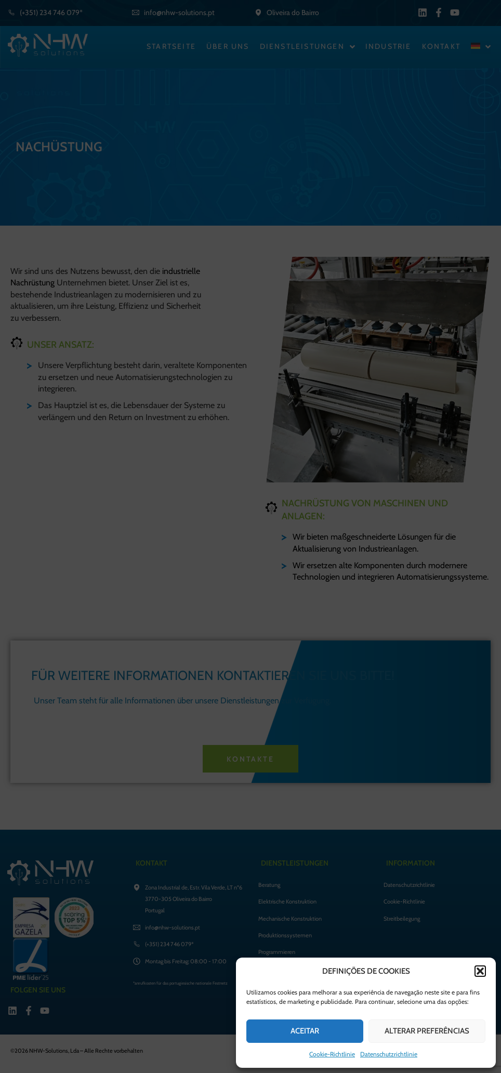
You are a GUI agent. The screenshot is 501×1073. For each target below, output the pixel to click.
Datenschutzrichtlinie (388, 1054)
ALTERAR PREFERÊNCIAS (427, 1031)
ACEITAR (305, 1031)
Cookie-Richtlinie (332, 1054)
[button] (480, 971)
